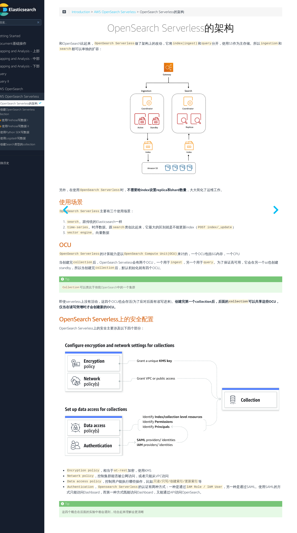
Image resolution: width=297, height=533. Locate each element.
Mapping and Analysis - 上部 (26, 51)
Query (9, 74)
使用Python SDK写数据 (23, 132)
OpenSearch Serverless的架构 (30, 103)
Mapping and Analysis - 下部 (26, 66)
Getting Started (16, 36)
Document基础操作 (19, 43)
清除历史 (11, 163)
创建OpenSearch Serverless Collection (25, 112)
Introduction (97, 14)
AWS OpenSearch (18, 89)
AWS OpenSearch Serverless (26, 96)
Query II (11, 81)
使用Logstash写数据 (21, 138)
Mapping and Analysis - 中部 (26, 59)
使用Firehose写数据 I (22, 120)
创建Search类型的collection (26, 144)
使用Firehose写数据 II (23, 126)
